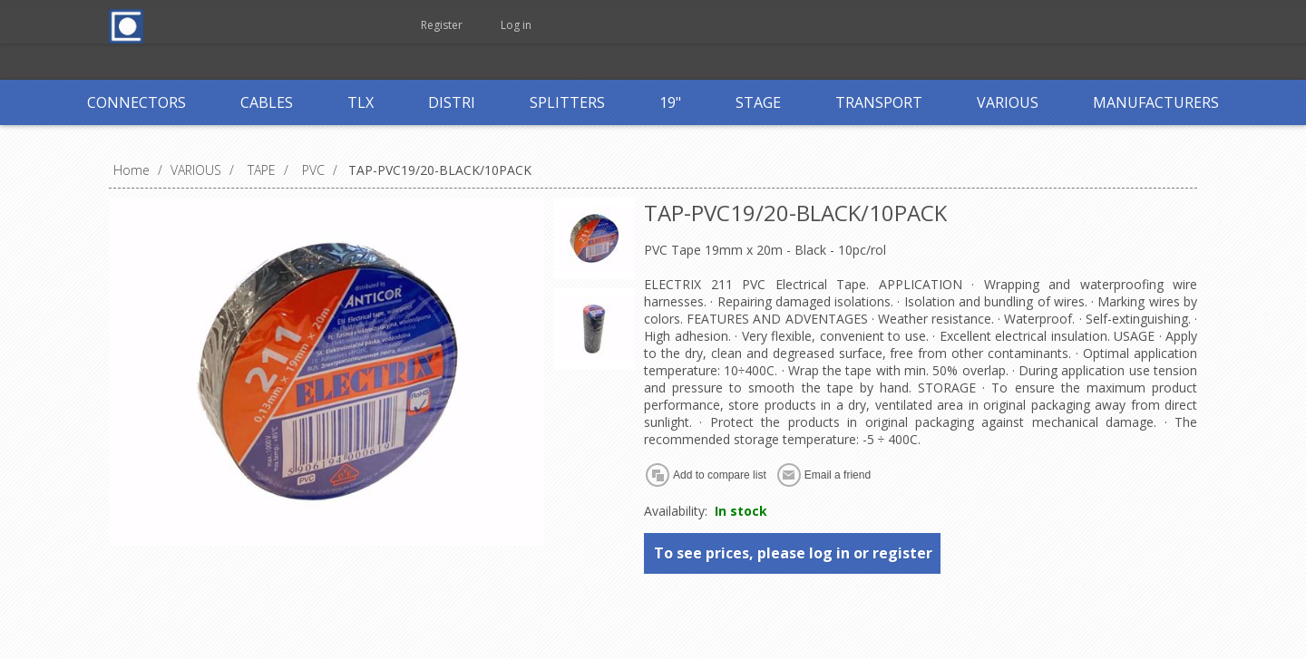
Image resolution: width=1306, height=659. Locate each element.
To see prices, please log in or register (793, 553)
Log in (516, 25)
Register (442, 25)
